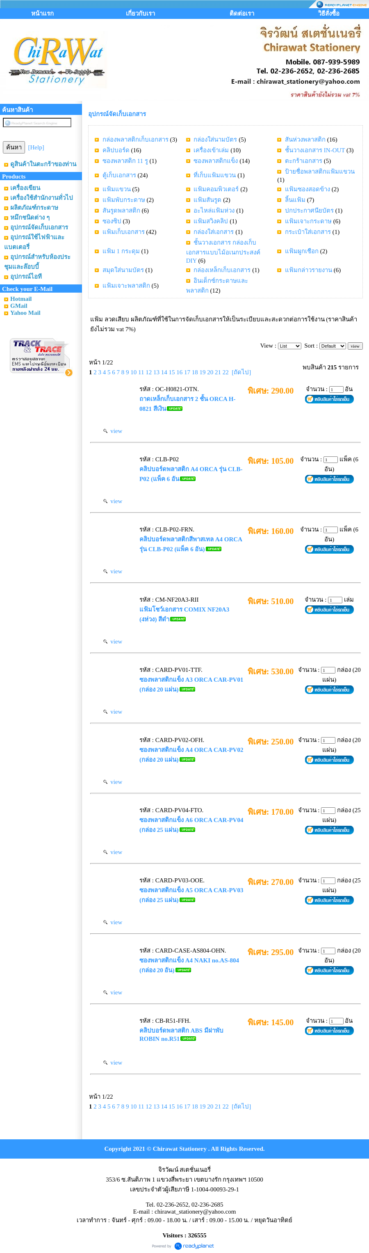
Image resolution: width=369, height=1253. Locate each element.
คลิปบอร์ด (116, 150)
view (113, 431)
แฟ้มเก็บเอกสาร (123, 232)
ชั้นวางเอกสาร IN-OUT (315, 150)
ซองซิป (111, 221)
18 (195, 372)
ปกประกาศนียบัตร (309, 210)
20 (210, 372)
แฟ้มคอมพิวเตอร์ (216, 189)
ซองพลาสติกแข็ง (216, 161)
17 (187, 372)
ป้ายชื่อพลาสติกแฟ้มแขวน (320, 171)
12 (149, 372)
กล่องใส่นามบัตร (215, 139)
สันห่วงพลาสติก (305, 139)
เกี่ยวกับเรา (140, 13)
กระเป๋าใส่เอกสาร (308, 232)
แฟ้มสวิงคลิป (211, 221)
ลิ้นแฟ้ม (295, 200)
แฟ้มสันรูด (207, 200)
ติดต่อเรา (242, 13)
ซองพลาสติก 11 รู (125, 161)
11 (141, 372)
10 (133, 372)
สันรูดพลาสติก (121, 210)
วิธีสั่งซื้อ (328, 13)
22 (226, 372)
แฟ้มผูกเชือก (302, 251)
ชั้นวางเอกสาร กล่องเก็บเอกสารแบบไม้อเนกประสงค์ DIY (223, 251)
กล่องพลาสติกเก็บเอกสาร (135, 139)
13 (156, 372)
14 (164, 372)
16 (179, 372)
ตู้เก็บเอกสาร (119, 175)
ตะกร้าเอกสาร (303, 161)
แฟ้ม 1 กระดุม (121, 251)
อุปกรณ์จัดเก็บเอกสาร (117, 114)
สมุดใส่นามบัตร (123, 270)
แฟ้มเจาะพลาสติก (126, 285)
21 (218, 372)
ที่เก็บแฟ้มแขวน (215, 175)
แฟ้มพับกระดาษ (123, 200)
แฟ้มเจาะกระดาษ (308, 221)
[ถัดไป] (241, 372)
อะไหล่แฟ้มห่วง (214, 210)
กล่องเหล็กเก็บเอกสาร (222, 270)
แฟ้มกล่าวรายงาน (308, 270)
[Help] (36, 147)
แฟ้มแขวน (116, 189)
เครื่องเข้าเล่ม (211, 150)
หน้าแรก (42, 13)
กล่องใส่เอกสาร (214, 232)
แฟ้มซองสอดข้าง (307, 189)
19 (202, 372)
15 (172, 372)
